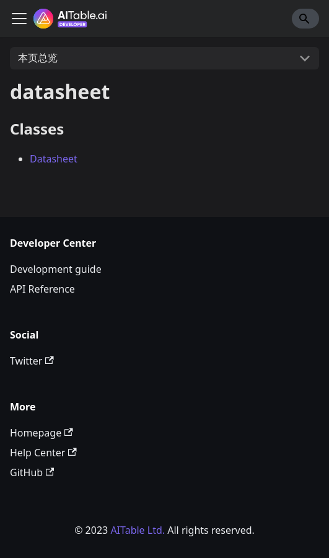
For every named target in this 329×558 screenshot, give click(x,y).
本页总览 (38, 57)
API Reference (42, 289)
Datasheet (53, 159)
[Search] (305, 19)
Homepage (41, 433)
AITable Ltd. (137, 530)
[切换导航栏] (19, 18)
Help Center (43, 452)
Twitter (32, 361)
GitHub (32, 472)
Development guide (56, 269)
